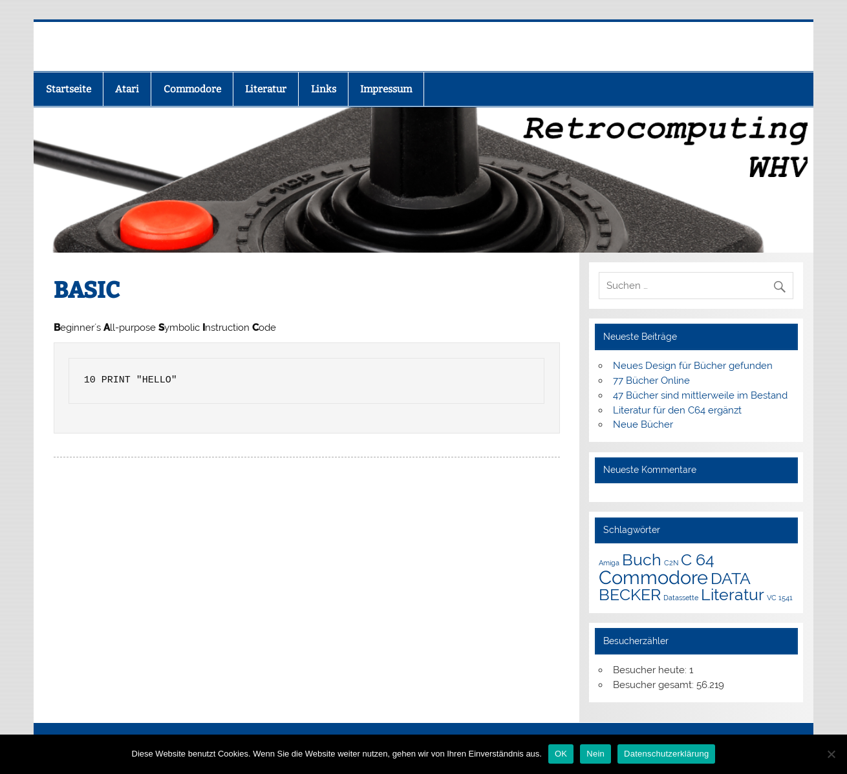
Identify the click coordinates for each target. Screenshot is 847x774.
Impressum (386, 89)
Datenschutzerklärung (666, 753)
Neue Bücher (643, 424)
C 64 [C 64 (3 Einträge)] (697, 559)
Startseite (68, 89)
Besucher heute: (651, 670)
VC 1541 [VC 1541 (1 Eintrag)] (780, 597)
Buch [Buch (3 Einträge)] (641, 559)
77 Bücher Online (651, 380)
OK (561, 753)
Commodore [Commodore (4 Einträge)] (653, 577)
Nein (595, 753)
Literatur (265, 89)
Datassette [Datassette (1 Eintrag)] (680, 597)
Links (323, 89)
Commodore (192, 89)
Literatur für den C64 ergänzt (677, 410)
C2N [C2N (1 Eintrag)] (671, 563)
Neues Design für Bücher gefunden (693, 365)
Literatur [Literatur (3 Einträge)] (732, 594)
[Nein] (830, 754)
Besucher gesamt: (654, 685)
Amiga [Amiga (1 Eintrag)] (609, 563)
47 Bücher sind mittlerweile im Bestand (700, 395)
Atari (127, 89)
